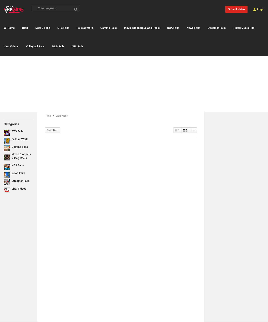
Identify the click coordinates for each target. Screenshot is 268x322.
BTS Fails (63, 28)
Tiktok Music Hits (243, 28)
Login (258, 9)
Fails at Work (85, 28)
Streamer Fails (217, 28)
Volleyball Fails (35, 46)
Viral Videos (11, 46)
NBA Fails (173, 28)
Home (9, 28)
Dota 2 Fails (42, 28)
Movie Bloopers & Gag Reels (142, 28)
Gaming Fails (108, 28)
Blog (25, 28)
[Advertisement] (134, 84)
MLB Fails (58, 46)
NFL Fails (78, 46)
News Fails (193, 28)
